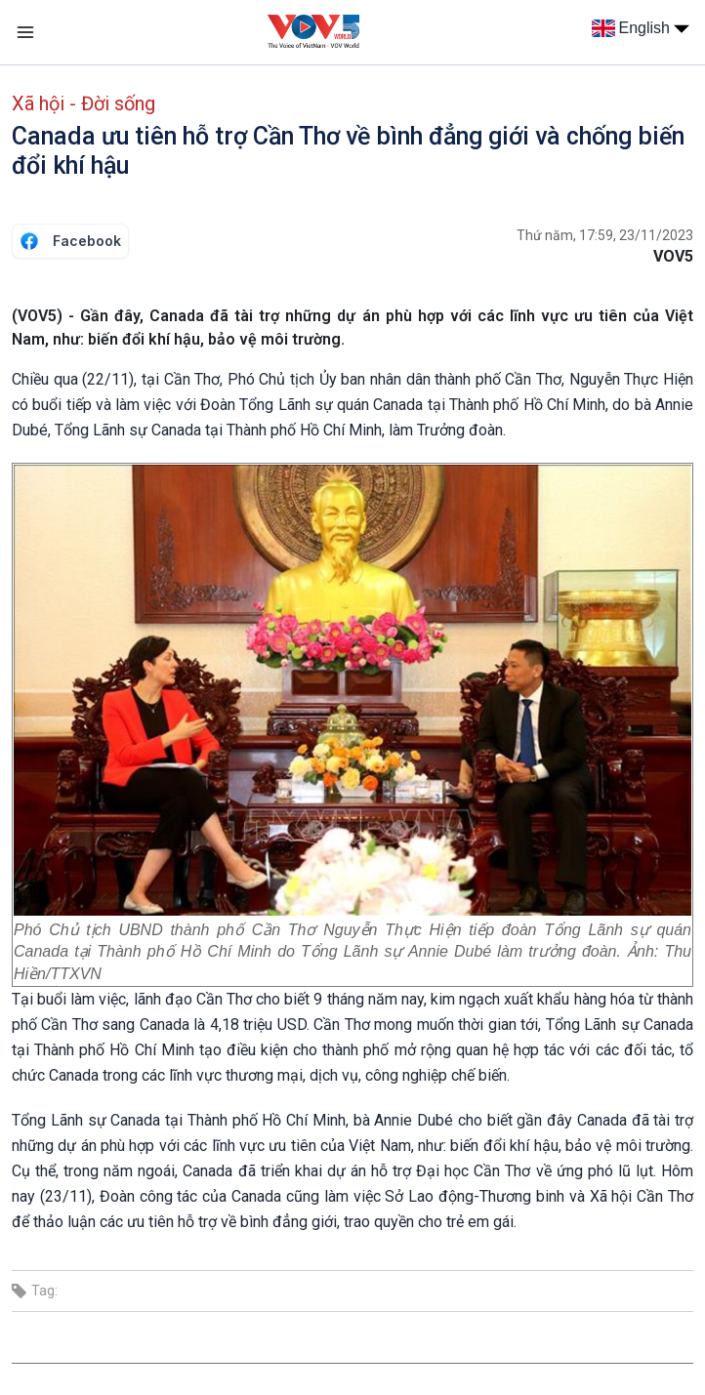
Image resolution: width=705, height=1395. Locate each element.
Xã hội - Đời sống (83, 103)
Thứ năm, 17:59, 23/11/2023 (605, 235)
